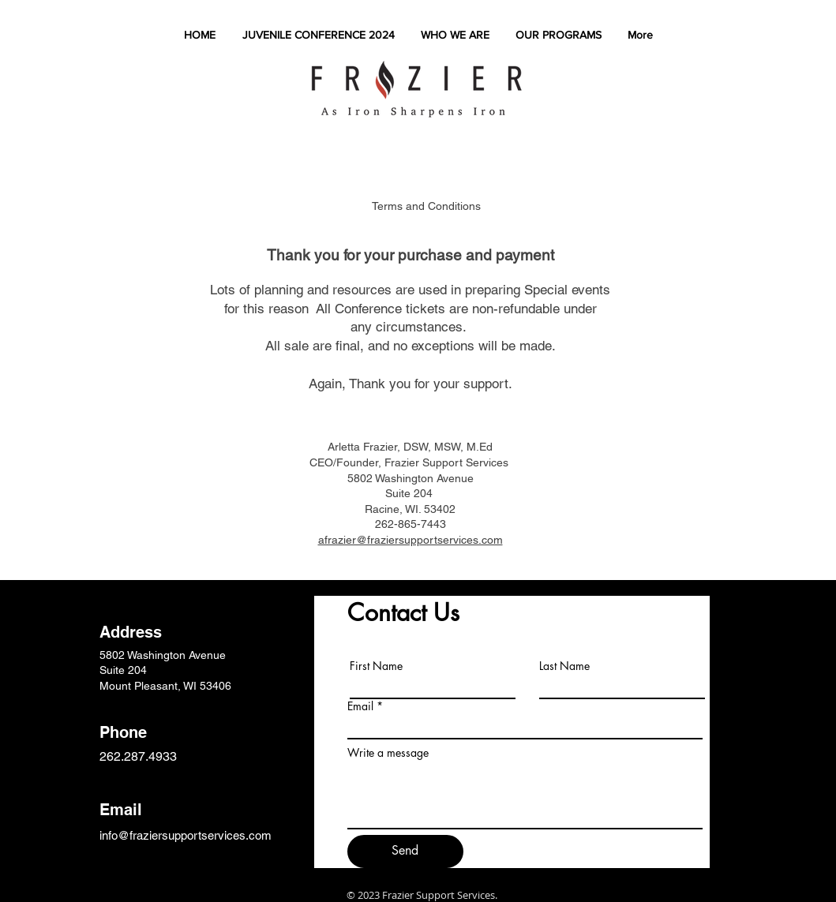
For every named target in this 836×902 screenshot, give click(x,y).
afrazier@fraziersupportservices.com (410, 539)
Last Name (564, 666)
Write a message (388, 752)
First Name (376, 666)
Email (360, 706)
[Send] (405, 851)
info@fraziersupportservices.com (185, 835)
